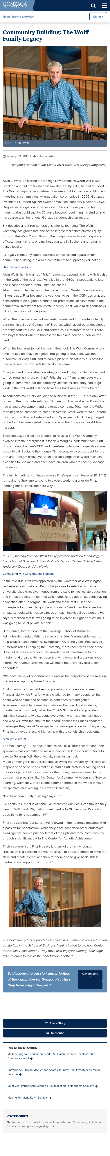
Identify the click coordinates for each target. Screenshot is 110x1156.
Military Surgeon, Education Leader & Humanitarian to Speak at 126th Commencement (51, 1056)
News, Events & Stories (18, 16)
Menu (97, 16)
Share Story (57, 1023)
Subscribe (57, 1033)
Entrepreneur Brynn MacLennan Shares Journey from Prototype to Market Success (55, 1072)
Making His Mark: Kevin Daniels (28, 1097)
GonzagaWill (90, 976)
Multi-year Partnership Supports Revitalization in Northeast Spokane (51, 1086)
